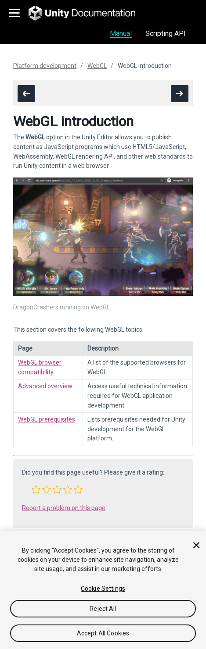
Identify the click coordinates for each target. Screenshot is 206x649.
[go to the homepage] (88, 13)
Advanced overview (45, 386)
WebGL (97, 65)
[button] (36, 489)
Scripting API (165, 33)
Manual (121, 33)
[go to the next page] (179, 93)
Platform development (44, 65)
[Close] (196, 545)
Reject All (103, 608)
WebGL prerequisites (46, 419)
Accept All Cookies (103, 633)
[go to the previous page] (26, 93)
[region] (103, 590)
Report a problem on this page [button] (63, 507)
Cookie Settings (103, 588)
